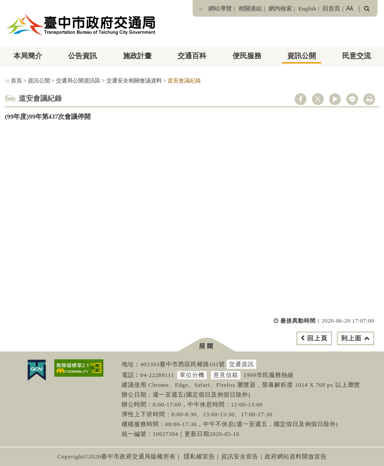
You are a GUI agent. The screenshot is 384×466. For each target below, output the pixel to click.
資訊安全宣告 (239, 456)
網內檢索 (280, 8)
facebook (300, 99)
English (307, 8)
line (352, 99)
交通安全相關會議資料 (134, 81)
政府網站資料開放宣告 (296, 456)
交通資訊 (241, 364)
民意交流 (356, 56)
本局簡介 (27, 56)
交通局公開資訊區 (78, 81)
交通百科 (192, 56)
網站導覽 (220, 8)
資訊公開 (301, 56)
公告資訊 (82, 56)
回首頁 (331, 8)
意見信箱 (225, 375)
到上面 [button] (351, 338)
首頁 (16, 81)
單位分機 (192, 375)
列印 (369, 99)
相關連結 (250, 8)
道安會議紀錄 (184, 81)
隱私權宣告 (199, 456)
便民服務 (247, 56)
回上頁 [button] (317, 338)
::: (201, 8)
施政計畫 (137, 56)
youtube (335, 99)
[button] (206, 345)
